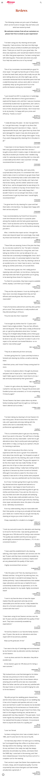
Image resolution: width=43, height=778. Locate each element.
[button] (2, 2)
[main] (21, 10)
